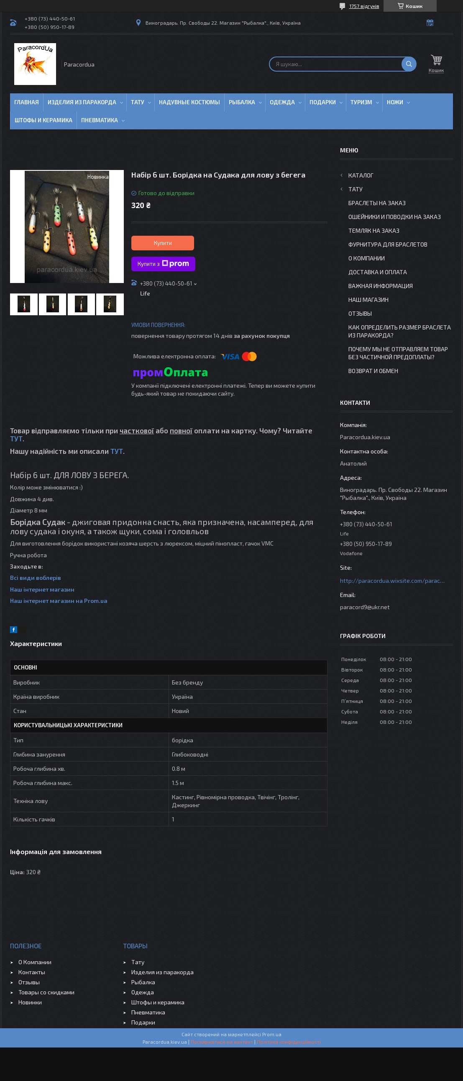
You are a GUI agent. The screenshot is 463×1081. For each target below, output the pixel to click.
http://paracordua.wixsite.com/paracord (392, 580)
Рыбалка (242, 102)
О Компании (366, 258)
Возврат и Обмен (373, 370)
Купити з (163, 264)
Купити (163, 242)
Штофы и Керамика (43, 120)
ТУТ (16, 438)
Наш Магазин (368, 299)
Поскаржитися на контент (222, 1042)
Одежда (282, 102)
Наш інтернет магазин (42, 589)
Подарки (323, 102)
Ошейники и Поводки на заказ (394, 216)
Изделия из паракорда (82, 102)
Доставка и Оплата (377, 271)
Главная (26, 102)
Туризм (361, 102)
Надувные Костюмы (189, 102)
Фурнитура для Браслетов (387, 244)
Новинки (30, 1002)
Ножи (395, 102)
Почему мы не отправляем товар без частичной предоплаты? (398, 352)
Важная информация (380, 285)
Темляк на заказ (373, 230)
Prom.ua (271, 1034)
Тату (137, 102)
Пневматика (99, 120)
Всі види (23, 577)
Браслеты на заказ (377, 202)
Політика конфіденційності (289, 1042)
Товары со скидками (46, 992)
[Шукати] (409, 64)
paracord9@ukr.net (365, 606)
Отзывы (360, 313)
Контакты (31, 971)
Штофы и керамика (157, 1002)
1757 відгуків (364, 6)
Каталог (360, 175)
